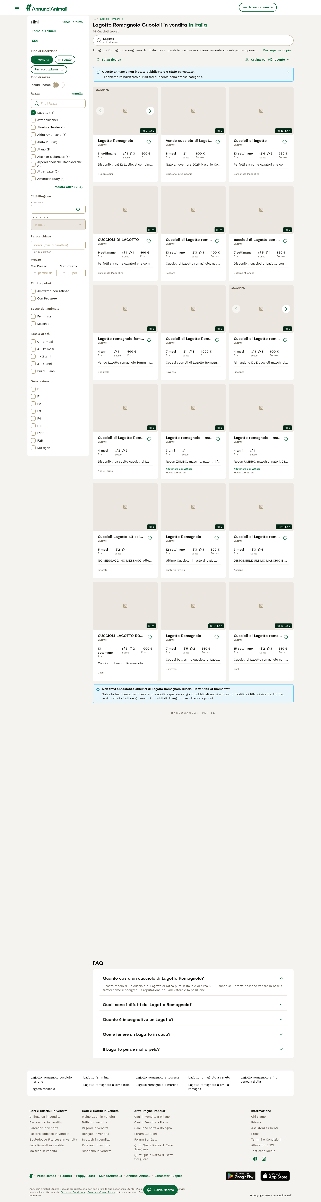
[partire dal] (46, 273)
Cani (35, 41)
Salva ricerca (109, 59)
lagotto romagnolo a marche (157, 1085)
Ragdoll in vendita (95, 1128)
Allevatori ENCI (262, 1145)
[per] (75, 273)
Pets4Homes (46, 1176)
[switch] (58, 85)
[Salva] (149, 142)
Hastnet (66, 1176)
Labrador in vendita (43, 1128)
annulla (77, 93)
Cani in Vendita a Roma (151, 1122)
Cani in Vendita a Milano (152, 1117)
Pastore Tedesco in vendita (49, 1134)
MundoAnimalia (110, 1176)
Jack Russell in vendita (46, 1145)
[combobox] (52, 209)
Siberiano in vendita (96, 1151)
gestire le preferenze (156, 1192)
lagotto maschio (43, 1089)
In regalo (65, 59)
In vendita (41, 59)
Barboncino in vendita (45, 1122)
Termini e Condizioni (266, 1139)
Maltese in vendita (43, 1151)
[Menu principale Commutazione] (17, 7)
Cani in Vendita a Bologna (153, 1128)
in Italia (198, 25)
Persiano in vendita (96, 1145)
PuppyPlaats (85, 1176)
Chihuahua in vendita (44, 1117)
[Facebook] (255, 1159)
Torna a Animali (44, 31)
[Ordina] (268, 60)
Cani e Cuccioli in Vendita (48, 1111)
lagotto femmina (96, 1077)
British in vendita (94, 1122)
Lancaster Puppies (168, 1176)
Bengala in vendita (95, 1134)
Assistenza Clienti (264, 1128)
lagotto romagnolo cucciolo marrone (51, 1079)
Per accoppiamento (48, 69)
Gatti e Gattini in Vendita (100, 1111)
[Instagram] (264, 1159)
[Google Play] (240, 1176)
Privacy (256, 1122)
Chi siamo (258, 1117)
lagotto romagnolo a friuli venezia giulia (260, 1079)
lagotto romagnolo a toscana (157, 1077)
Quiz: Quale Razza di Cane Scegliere (153, 1147)
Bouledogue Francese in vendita (53, 1139)
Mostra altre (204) (69, 187)
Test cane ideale (263, 1151)
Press (255, 1134)
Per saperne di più (277, 50)
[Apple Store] (275, 1176)
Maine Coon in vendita (98, 1117)
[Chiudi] (288, 72)
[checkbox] (33, 113)
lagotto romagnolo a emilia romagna (208, 1087)
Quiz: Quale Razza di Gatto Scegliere (154, 1157)
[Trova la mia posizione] (78, 209)
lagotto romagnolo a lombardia (106, 1085)
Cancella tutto (72, 22)
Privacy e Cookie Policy (101, 1192)
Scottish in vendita (96, 1139)
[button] (125, 111)
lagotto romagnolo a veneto (209, 1077)
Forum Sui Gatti (145, 1139)
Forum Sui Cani (145, 1134)
